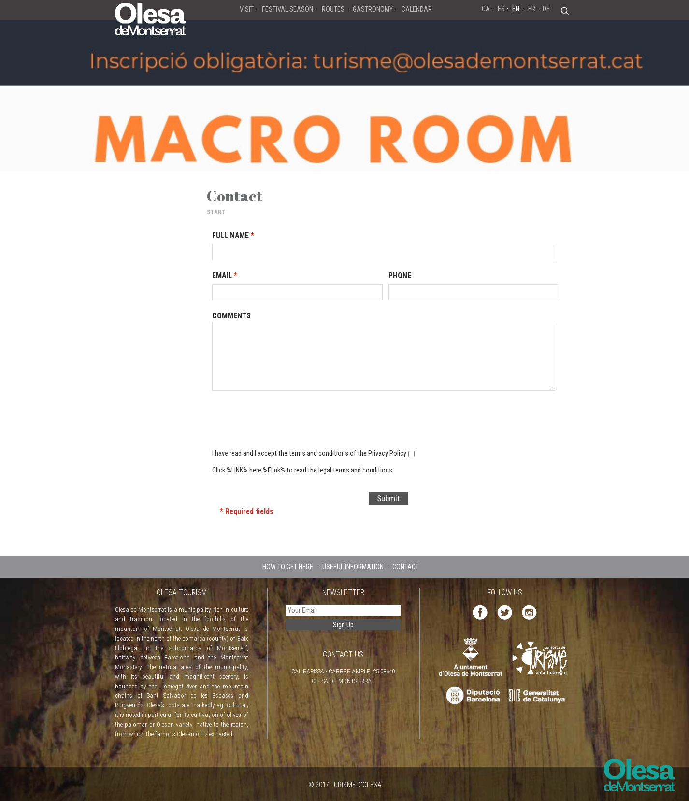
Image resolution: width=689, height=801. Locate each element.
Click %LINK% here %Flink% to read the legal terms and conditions (302, 470)
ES (501, 9)
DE (546, 9)
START (216, 211)
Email (224, 275)
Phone (399, 275)
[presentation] (374, 424)
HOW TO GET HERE (287, 567)
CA (486, 9)
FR (531, 9)
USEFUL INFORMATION (353, 567)
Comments (231, 315)
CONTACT (405, 567)
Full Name (233, 235)
